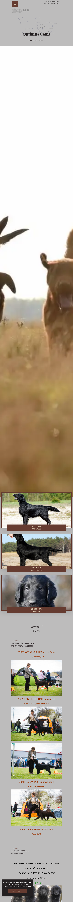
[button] (15, 4)
